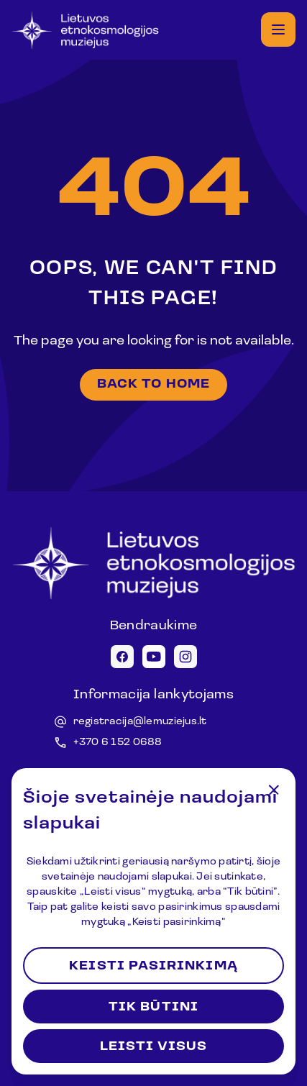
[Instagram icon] (185, 656)
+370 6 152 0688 (117, 742)
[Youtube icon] (153, 656)
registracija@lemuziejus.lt (140, 721)
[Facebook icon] (122, 656)
